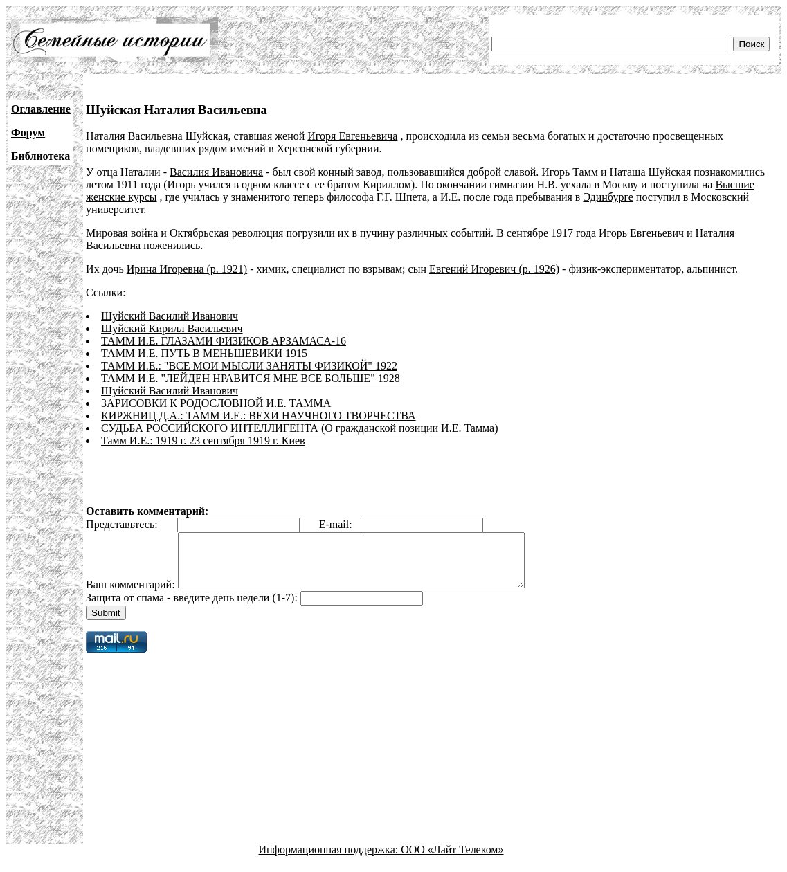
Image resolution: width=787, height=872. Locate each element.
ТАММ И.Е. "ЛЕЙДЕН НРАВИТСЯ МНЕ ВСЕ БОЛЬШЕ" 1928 (250, 378)
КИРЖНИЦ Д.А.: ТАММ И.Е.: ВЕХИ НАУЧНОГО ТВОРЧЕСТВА (258, 415)
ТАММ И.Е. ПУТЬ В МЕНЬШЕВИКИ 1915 (204, 353)
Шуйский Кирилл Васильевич (171, 328)
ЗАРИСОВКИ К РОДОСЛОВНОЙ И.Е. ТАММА (216, 403)
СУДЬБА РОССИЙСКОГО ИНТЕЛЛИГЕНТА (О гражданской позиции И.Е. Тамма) (299, 428)
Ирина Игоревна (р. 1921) (187, 269)
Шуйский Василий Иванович (169, 316)
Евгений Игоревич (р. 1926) (494, 269)
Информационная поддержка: (330, 860)
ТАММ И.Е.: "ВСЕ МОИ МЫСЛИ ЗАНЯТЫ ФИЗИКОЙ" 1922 (249, 366)
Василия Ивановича (216, 172)
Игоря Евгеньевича (352, 136)
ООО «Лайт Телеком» (452, 860)
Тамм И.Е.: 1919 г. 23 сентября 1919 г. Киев (203, 440)
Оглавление (41, 109)
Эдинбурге (608, 197)
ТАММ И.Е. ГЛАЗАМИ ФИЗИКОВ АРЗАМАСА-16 (223, 341)
